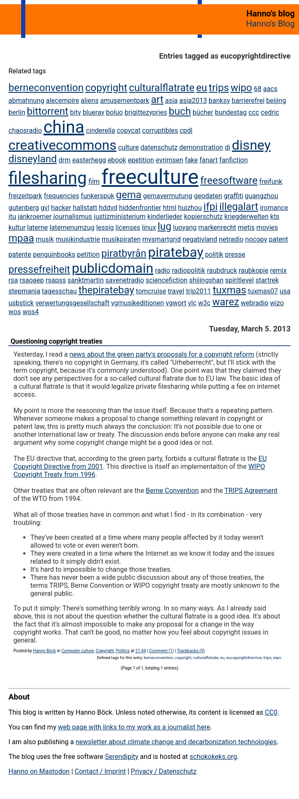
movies (267, 227)
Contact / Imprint (100, 771)
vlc (192, 303)
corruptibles (160, 130)
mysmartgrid (161, 239)
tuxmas (229, 290)
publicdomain (112, 268)
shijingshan (206, 280)
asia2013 (193, 101)
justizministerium (120, 217)
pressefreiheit (39, 269)
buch (180, 111)
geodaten (208, 196)
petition (88, 254)
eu (201, 88)
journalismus (72, 217)
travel (176, 291)
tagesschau (59, 291)
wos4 (30, 312)
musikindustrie (78, 239)
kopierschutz (203, 217)
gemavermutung (167, 196)
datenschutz (159, 147)
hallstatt (85, 208)
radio (162, 270)
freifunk (271, 182)
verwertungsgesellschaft (72, 303)
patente (19, 254)
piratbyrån (124, 253)
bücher (203, 112)
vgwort (176, 303)
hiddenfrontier (140, 208)
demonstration (201, 147)
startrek (267, 280)
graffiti (233, 196)
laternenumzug (71, 227)
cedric (270, 112)
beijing (276, 101)
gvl (45, 208)
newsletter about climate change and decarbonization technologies (176, 742)
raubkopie (253, 270)
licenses (127, 227)
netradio (231, 239)
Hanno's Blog (270, 24)
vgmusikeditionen (137, 303)
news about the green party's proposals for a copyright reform (161, 354)
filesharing (47, 178)
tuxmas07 (263, 291)
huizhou (190, 208)
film (94, 182)
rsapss (56, 280)
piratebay (176, 252)
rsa (13, 280)
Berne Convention (172, 491)
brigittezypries (146, 112)
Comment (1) (161, 650)
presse (235, 254)
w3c (204, 303)
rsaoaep (31, 280)
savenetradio (125, 280)
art (157, 99)
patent (278, 239)
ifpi (211, 207)
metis (246, 227)
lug (164, 226)
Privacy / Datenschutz (163, 771)
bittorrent (47, 111)
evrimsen (169, 160)
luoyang (185, 227)
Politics (123, 650)
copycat (128, 130)
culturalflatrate (161, 88)
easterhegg (89, 160)
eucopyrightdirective (244, 657)
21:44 (141, 650)
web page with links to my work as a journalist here (134, 727)
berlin (16, 112)
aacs (270, 89)
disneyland (32, 159)
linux (149, 227)
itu (12, 217)
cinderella (100, 130)
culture (128, 147)
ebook (117, 160)
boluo (114, 112)
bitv (75, 112)
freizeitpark (25, 196)
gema (128, 195)
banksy (219, 101)
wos (14, 312)
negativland (199, 239)
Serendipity (121, 757)
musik (45, 239)
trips (219, 88)
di (227, 147)
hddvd (108, 208)
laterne (37, 227)
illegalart (238, 207)
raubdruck (222, 270)
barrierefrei (247, 101)
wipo (241, 88)
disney (251, 145)
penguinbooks (54, 254)
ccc (253, 112)
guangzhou (261, 196)
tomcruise (151, 291)
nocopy (256, 239)
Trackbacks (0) (191, 650)
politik (214, 254)
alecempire (62, 101)
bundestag (231, 112)
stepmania (24, 291)
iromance (274, 208)
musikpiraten (121, 239)
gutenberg (23, 208)
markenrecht (217, 227)
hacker (61, 208)
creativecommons (62, 145)
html (170, 208)
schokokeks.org (213, 757)
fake (191, 160)
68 (257, 89)
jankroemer (35, 217)
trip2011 (198, 291)
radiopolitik (188, 270)
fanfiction (233, 160)
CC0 (271, 712)
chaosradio (25, 130)
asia (171, 101)
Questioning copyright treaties (57, 341)
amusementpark (124, 101)
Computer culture (77, 650)
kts (275, 217)
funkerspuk (97, 196)
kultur (16, 227)
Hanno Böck (44, 650)
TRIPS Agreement (250, 491)
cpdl (185, 130)
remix (278, 270)
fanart (209, 160)
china (63, 127)
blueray (93, 112)
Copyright (105, 650)
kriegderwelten (246, 217)
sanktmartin (86, 280)
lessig (105, 227)
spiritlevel (239, 280)
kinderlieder (164, 217)
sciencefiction (167, 280)
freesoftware (229, 180)
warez (225, 302)
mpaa (21, 238)
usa (285, 291)
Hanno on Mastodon (39, 771)
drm (65, 160)
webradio (254, 303)
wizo (277, 303)
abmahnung (26, 101)
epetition (141, 160)
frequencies (61, 196)
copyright (106, 88)
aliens (89, 101)
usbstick (21, 303)
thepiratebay (106, 290)
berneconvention (46, 88)
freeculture (149, 177)
